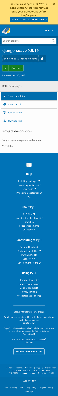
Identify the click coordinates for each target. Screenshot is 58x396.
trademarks (23, 331)
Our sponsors (29, 229)
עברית (32, 373)
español (19, 368)
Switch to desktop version (29, 351)
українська (16, 370)
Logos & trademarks (29, 225)
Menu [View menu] (49, 30)
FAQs (29, 196)
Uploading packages (28, 185)
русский (23, 373)
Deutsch (36, 370)
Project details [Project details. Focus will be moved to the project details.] (12, 104)
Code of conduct (28, 288)
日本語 (37, 368)
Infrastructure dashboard (28, 218)
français (28, 368)
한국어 (51, 373)
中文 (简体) (46, 370)
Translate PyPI (28, 255)
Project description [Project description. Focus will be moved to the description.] (14, 96)
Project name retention (27, 193)
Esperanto (42, 373)
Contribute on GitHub (27, 251)
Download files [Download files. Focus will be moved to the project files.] (12, 121)
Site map (29, 342)
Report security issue (29, 284)
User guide (28, 189)
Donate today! (29, 322)
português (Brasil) (49, 368)
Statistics (29, 222)
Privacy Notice (28, 291)
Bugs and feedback (29, 247)
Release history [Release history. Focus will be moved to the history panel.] (12, 112)
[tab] (29, 96)
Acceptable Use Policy (28, 295)
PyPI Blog (27, 214)
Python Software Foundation (36, 333)
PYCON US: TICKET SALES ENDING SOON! (27, 19)
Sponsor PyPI (29, 258)
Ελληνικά (26, 370)
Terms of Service (28, 280)
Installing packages (27, 181)
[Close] (54, 4)
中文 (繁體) (13, 373)
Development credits (28, 262)
